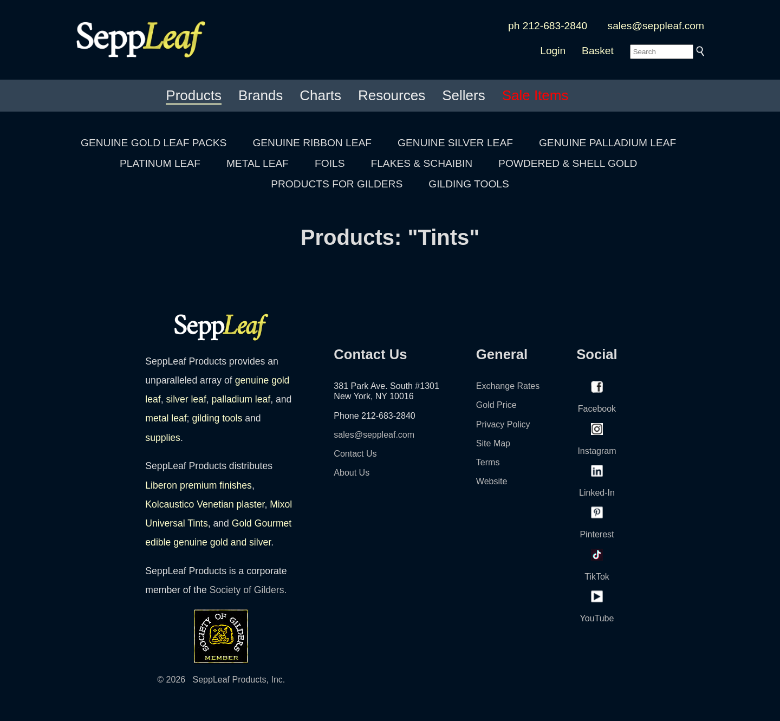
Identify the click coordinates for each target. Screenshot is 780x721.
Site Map (493, 443)
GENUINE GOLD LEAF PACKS (153, 142)
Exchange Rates (508, 386)
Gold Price (496, 405)
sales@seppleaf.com (656, 25)
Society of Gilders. (248, 589)
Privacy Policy (503, 424)
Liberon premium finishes (198, 485)
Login (553, 50)
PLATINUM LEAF (160, 163)
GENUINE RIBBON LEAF (312, 142)
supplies (162, 437)
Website (492, 481)
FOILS (329, 163)
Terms (488, 462)
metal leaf (165, 418)
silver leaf (186, 399)
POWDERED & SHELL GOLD (567, 163)
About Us (351, 472)
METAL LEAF (257, 163)
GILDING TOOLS (468, 184)
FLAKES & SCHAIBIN (421, 163)
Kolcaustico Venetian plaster (204, 504)
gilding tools (217, 418)
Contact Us (355, 453)
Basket (598, 50)
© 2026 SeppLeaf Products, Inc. (221, 679)
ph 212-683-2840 (547, 25)
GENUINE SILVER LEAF (455, 142)
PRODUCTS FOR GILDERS (336, 184)
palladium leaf (241, 399)
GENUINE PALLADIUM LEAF (607, 142)
